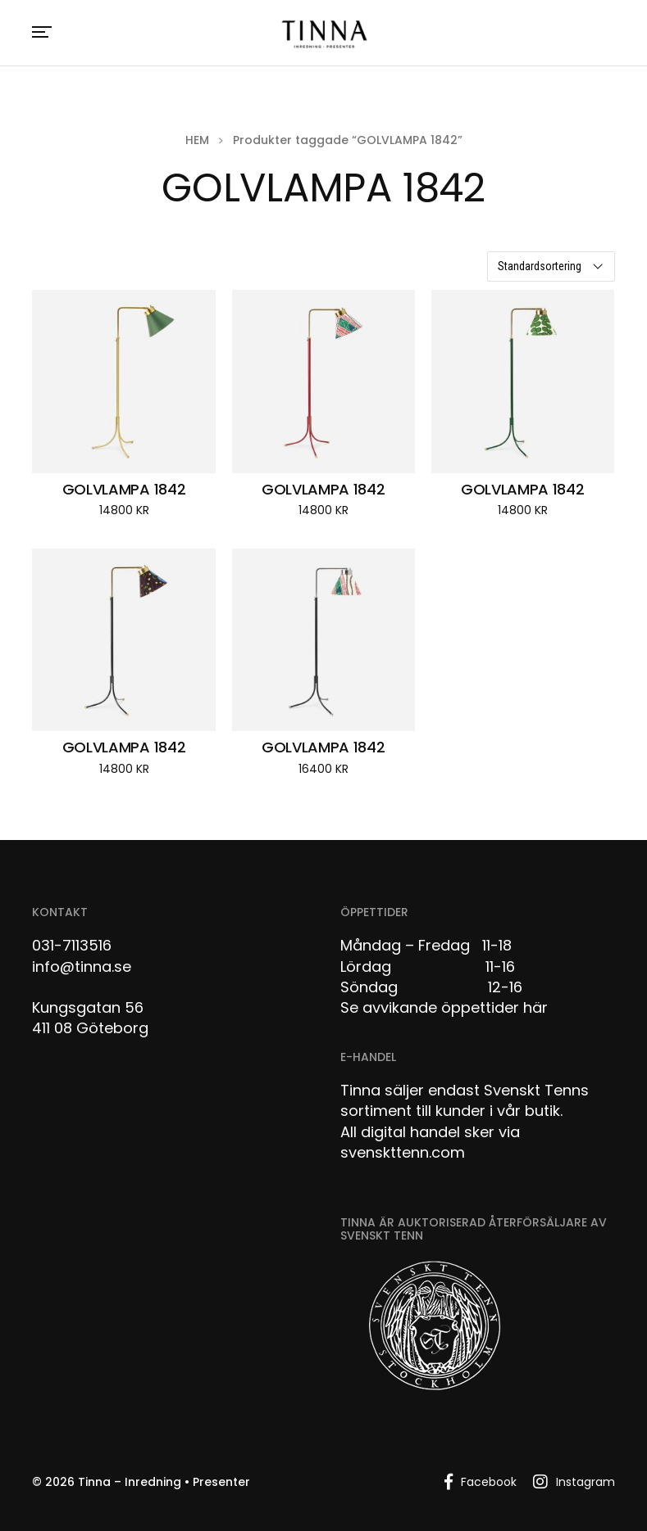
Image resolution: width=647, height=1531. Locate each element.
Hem (197, 140)
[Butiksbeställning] (551, 266)
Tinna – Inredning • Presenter (164, 1482)
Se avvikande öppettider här (444, 1007)
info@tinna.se (81, 966)
